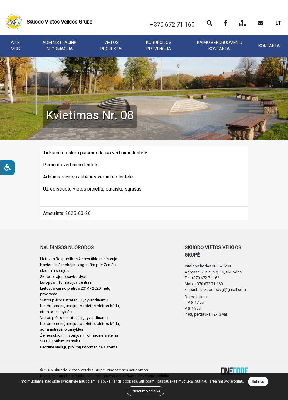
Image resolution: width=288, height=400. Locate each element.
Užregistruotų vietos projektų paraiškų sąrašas (92, 189)
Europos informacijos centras (66, 282)
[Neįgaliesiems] (7, 167)
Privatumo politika (145, 391)
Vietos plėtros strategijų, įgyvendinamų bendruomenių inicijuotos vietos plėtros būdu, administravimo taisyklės (80, 323)
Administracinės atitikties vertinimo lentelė (88, 177)
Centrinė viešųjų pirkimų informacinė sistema (78, 347)
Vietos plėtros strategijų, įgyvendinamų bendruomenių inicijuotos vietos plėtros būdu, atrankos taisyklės (80, 306)
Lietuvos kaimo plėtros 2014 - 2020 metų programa (75, 291)
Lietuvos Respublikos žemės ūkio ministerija (78, 259)
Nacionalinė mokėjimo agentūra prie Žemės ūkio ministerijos (78, 268)
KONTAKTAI (269, 45)
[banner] (49, 22)
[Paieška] (209, 23)
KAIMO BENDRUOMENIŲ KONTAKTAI (219, 45)
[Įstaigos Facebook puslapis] (225, 23)
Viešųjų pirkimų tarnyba (60, 341)
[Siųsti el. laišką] (260, 23)
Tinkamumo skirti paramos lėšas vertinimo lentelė (95, 153)
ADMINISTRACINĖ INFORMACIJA (59, 45)
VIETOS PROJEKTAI (111, 45)
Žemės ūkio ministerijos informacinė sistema (79, 335)
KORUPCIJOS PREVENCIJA (158, 45)
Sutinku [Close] (258, 382)
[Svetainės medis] (242, 23)
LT (278, 23)
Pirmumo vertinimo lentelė (70, 165)
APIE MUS (15, 45)
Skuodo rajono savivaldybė (63, 276)
